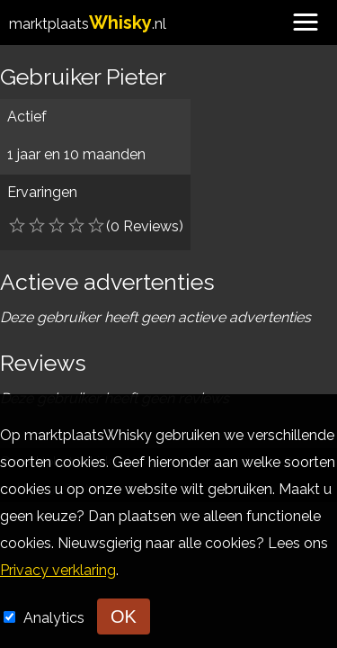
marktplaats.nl (87, 23)
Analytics (55, 617)
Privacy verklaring (58, 570)
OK (124, 616)
